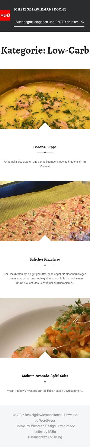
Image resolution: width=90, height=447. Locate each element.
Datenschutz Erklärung (45, 437)
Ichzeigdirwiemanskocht (43, 415)
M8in (52, 432)
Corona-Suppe (45, 147)
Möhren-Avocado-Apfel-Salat (45, 375)
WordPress (47, 420)
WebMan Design (43, 426)
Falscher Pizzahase (45, 259)
